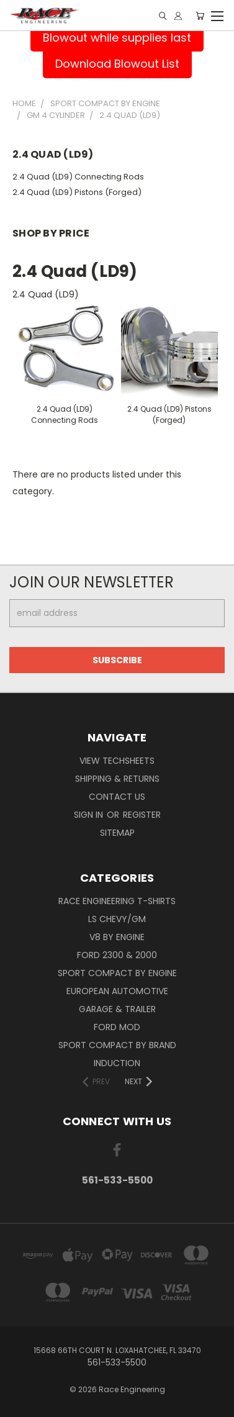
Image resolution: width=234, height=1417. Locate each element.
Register (142, 814)
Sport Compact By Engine (117, 973)
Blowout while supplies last (117, 37)
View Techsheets (117, 760)
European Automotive (117, 991)
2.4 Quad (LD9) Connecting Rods (78, 177)
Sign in (90, 814)
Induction (117, 1063)
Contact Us (117, 796)
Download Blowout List (117, 63)
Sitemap (117, 832)
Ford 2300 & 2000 (117, 955)
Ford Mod (117, 1027)
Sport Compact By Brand (117, 1045)
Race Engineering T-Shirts (117, 901)
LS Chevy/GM (117, 919)
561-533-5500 (117, 1180)
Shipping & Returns (117, 778)
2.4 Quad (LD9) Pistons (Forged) (77, 192)
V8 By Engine (117, 937)
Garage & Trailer (117, 1009)
